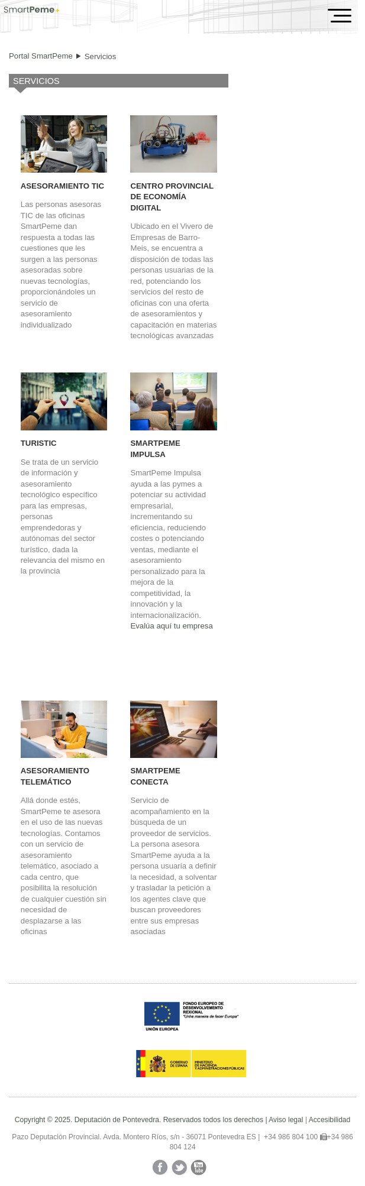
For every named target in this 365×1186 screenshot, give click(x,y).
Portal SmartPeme (41, 55)
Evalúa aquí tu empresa (171, 625)
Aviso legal (286, 1120)
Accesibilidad (330, 1120)
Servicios (101, 56)
